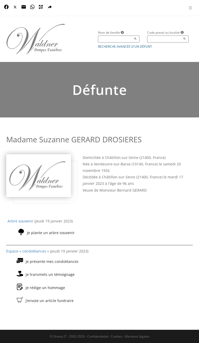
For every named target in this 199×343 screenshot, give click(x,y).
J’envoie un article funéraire (50, 300)
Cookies (116, 336)
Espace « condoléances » (27, 251)
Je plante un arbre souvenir (51, 232)
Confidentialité (97, 336)
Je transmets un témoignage (50, 274)
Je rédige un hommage (45, 287)
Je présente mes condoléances (52, 261)
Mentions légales (137, 336)
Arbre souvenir (20, 221)
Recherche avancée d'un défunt (125, 46)
